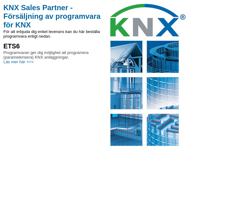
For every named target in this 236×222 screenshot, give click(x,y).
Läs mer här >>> (18, 62)
